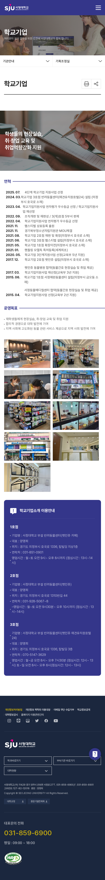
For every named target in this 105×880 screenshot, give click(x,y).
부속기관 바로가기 (66, 760)
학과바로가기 (13, 760)
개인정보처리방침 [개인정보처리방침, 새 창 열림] (13, 709)
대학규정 (15, 801)
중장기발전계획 (38, 801)
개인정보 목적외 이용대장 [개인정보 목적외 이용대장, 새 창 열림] (37, 709)
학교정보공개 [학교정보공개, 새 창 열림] (83, 709)
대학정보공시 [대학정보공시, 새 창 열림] (11, 714)
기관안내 (8, 61)
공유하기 (96, 84)
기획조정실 (63, 61)
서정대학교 (16, 7)
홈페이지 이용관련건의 (32, 714)
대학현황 (11, 770)
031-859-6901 (85, 784)
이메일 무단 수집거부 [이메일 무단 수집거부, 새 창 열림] (64, 709)
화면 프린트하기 (86, 84)
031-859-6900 (65, 784)
